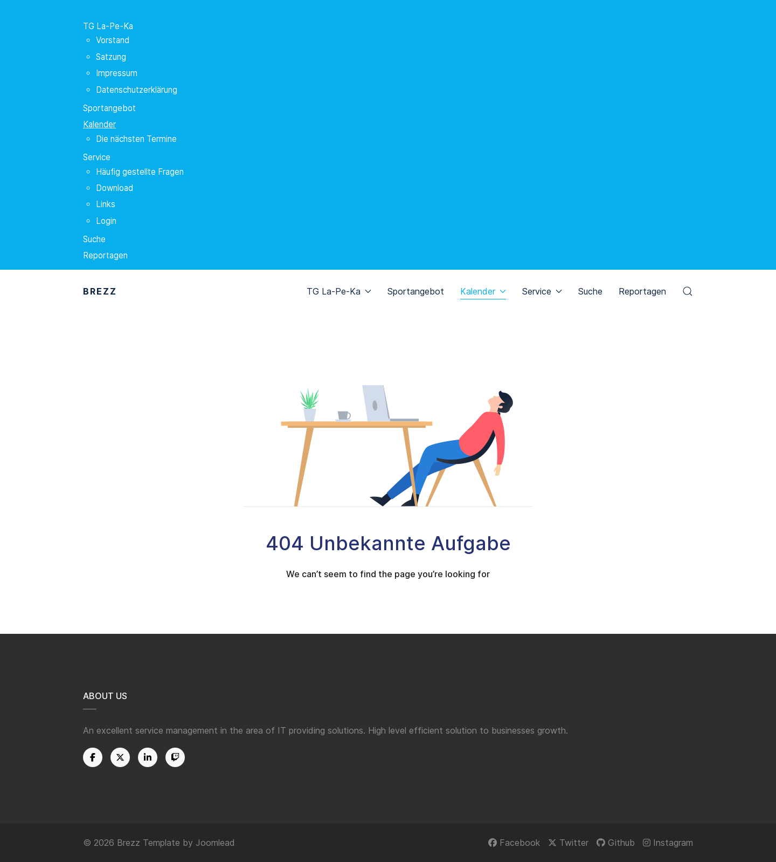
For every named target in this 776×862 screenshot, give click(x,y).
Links (105, 204)
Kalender (99, 124)
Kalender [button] (483, 291)
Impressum (116, 73)
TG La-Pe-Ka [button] (339, 291)
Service (96, 157)
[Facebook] (92, 757)
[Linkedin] (147, 757)
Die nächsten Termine (136, 139)
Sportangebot (109, 108)
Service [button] (542, 291)
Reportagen (105, 255)
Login (106, 221)
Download (114, 188)
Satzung (111, 57)
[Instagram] (668, 842)
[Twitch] (175, 757)
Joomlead (215, 842)
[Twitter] (120, 757)
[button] (687, 291)
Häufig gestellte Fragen (140, 172)
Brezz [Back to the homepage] (100, 291)
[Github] (616, 842)
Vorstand (112, 40)
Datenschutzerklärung (136, 90)
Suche (94, 239)
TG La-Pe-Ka (108, 26)
